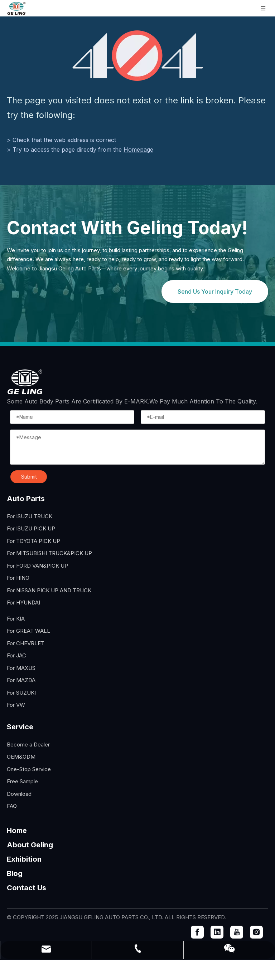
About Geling (30, 845)
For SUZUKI (21, 692)
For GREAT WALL (28, 630)
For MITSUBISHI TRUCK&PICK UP (49, 553)
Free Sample (22, 781)
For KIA (16, 618)
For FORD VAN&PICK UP (37, 565)
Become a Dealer (28, 744)
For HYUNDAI (23, 602)
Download (19, 793)
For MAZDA (21, 680)
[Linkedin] (217, 932)
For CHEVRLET (25, 643)
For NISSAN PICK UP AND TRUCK (49, 590)
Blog (15, 873)
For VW (16, 704)
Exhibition (24, 859)
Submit (29, 477)
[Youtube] (236, 932)
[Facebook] (197, 932)
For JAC (16, 655)
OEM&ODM (21, 756)
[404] (137, 55)
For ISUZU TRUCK (29, 516)
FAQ (12, 806)
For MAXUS (21, 668)
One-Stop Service (29, 769)
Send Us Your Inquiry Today (215, 291)
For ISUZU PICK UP (31, 528)
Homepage (138, 149)
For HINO (18, 577)
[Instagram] (256, 932)
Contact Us (26, 887)
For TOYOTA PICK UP (33, 541)
